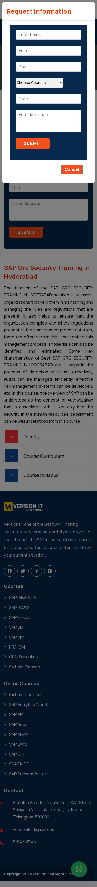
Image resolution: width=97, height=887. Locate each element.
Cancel (72, 169)
